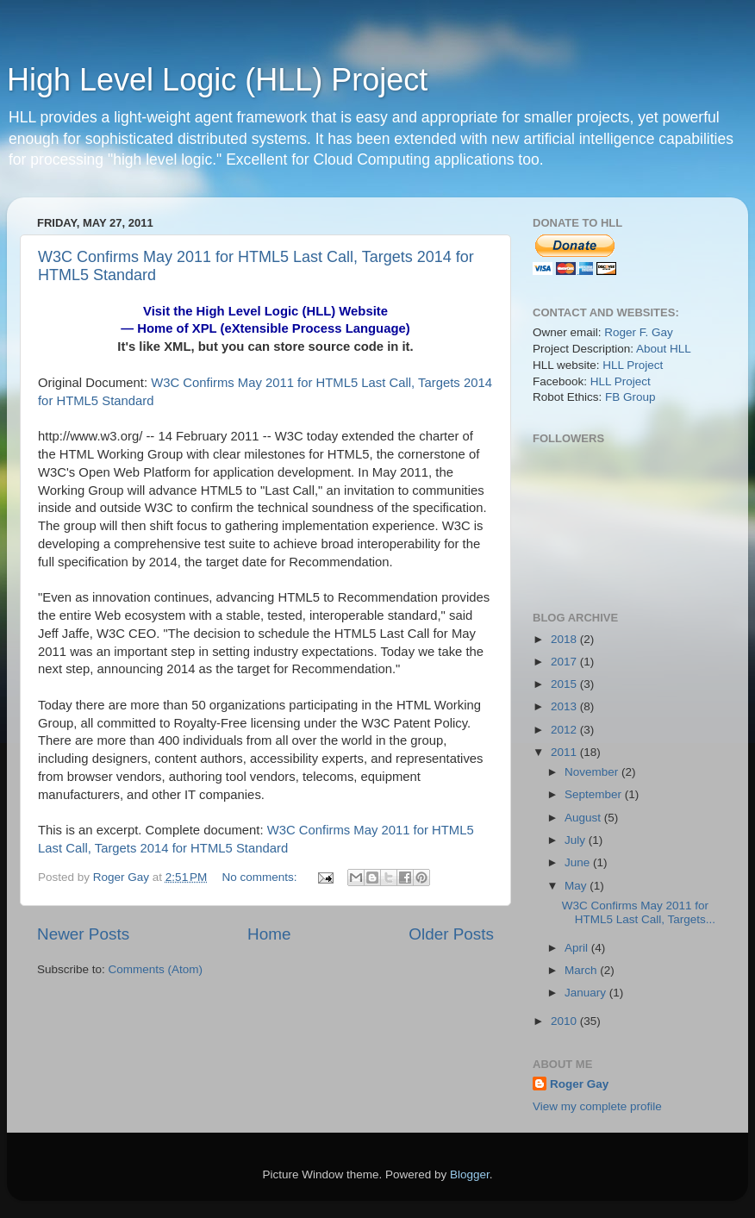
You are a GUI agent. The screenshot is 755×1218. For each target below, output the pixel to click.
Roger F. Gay (638, 332)
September (595, 794)
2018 (565, 639)
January (587, 992)
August (584, 817)
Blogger (470, 1174)
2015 (565, 684)
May (577, 885)
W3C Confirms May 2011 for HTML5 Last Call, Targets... (638, 912)
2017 (565, 661)
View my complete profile (597, 1106)
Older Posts (451, 934)
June (579, 862)
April (578, 947)
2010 (565, 1021)
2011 (565, 752)
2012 (565, 729)
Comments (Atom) (156, 969)
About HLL (663, 348)
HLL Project (632, 365)
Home (268, 934)
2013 (565, 706)
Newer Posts (83, 934)
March (582, 970)
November (593, 771)
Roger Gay (579, 1083)
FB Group (630, 396)
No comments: (261, 877)
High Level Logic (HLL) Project (217, 79)
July (577, 840)
